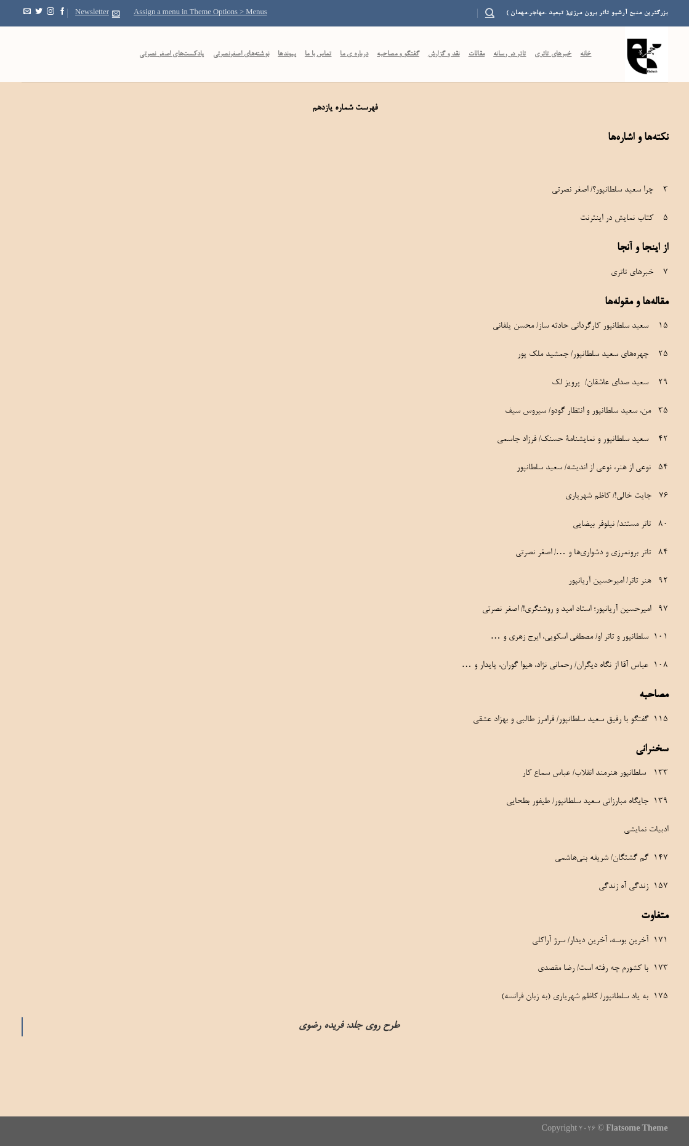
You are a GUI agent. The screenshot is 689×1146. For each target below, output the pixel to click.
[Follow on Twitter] (38, 13)
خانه (585, 54)
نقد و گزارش (444, 54)
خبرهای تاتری (552, 54)
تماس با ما (318, 54)
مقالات (477, 54)
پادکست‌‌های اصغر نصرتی (171, 54)
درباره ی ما (354, 54)
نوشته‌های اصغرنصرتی (241, 54)
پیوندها (287, 54)
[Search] (489, 13)
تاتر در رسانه (509, 54)
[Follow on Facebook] (62, 13)
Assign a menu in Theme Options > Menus (200, 13)
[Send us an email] (27, 13)
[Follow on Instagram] (50, 13)
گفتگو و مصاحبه (398, 54)
